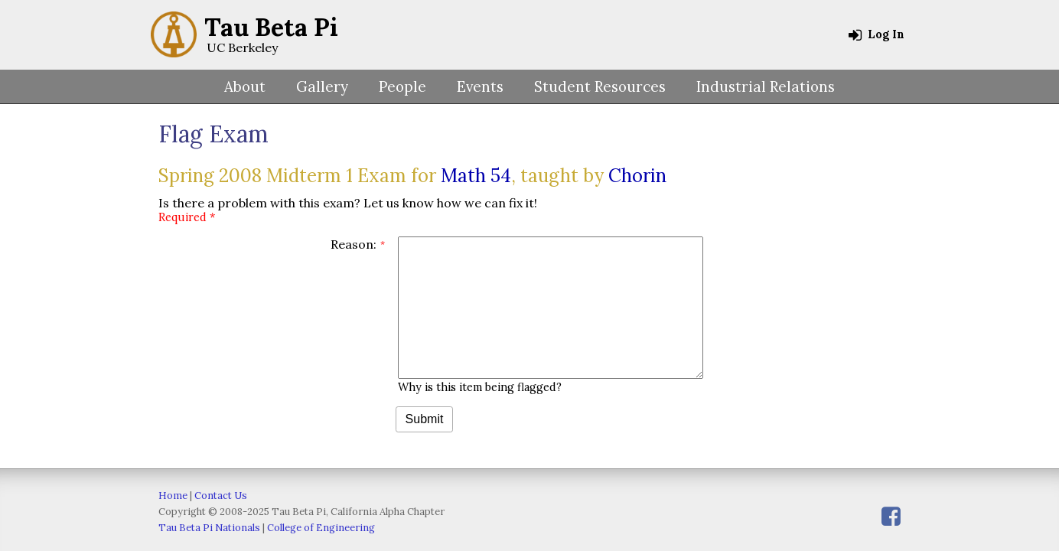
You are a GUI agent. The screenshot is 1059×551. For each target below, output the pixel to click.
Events (480, 86)
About (245, 86)
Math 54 (476, 175)
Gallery (322, 86)
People (402, 86)
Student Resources (600, 86)
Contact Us (220, 495)
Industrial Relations (765, 86)
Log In (876, 34)
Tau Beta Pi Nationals (209, 527)
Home (172, 495)
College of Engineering (321, 527)
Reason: (353, 244)
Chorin (637, 175)
